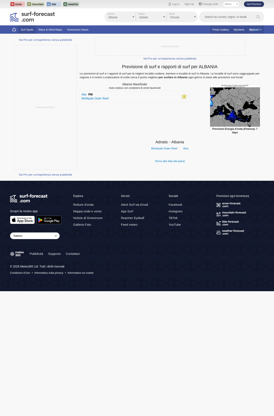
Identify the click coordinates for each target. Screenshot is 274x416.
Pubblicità (36, 378)
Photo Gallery (220, 29)
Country (111, 14)
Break (171, 14)
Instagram (176, 336)
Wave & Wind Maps (50, 29)
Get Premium (254, 4)
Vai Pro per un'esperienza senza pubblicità (45, 164)
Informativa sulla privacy (48, 397)
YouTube (175, 349)
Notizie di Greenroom (88, 342)
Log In (175, 4)
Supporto (54, 378)
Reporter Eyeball (132, 342)
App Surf (127, 336)
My (255, 29)
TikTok (173, 342)
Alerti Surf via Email (134, 329)
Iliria (185, 148)
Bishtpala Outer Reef (164, 148)
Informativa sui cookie (81, 397)
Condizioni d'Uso (20, 397)
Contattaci (73, 378)
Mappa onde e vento (87, 336)
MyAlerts (239, 29)
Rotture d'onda (83, 329)
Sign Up (189, 4)
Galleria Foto (82, 349)
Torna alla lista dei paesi (170, 161)
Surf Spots (27, 29)
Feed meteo (129, 349)
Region (141, 14)
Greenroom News (77, 29)
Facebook (175, 329)
